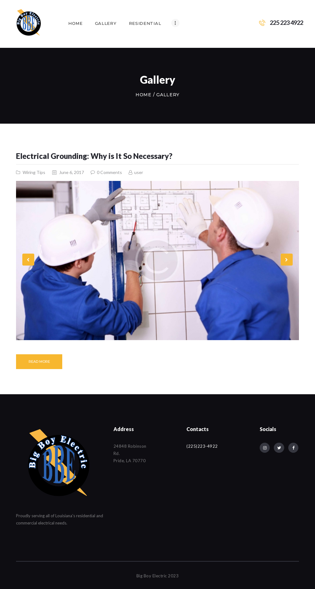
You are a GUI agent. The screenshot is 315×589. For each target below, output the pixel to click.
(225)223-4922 (202, 446)
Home (143, 95)
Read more (39, 361)
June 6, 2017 (71, 172)
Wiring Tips (34, 172)
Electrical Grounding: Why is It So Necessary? (94, 156)
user (138, 172)
